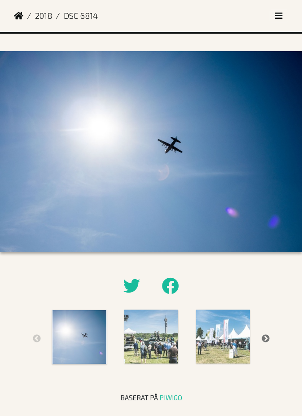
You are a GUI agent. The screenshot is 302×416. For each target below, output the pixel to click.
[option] (79, 337)
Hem (18, 15)
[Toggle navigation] (278, 15)
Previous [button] (36, 338)
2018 (43, 15)
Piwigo (170, 398)
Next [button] (265, 338)
